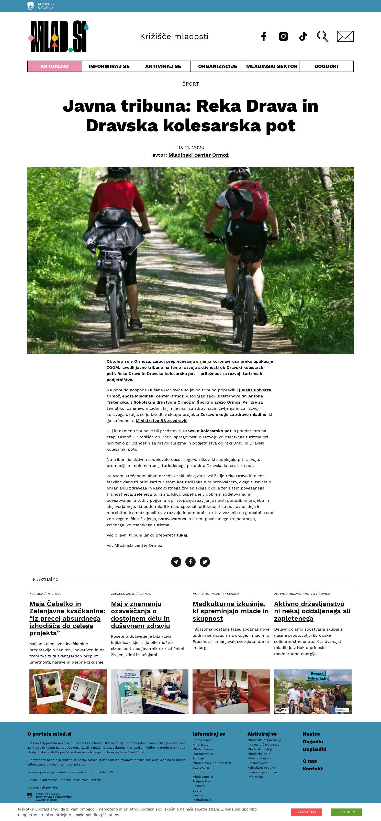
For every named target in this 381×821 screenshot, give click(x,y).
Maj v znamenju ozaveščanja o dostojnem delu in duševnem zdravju (140, 615)
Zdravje (198, 758)
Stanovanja (201, 767)
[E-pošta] (345, 36)
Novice (311, 734)
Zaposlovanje (123, 594)
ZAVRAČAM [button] (307, 812)
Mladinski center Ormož (159, 396)
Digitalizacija (202, 800)
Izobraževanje (203, 754)
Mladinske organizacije (264, 740)
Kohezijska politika (261, 767)
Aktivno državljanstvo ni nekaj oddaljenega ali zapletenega (312, 611)
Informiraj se (109, 67)
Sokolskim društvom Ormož (162, 402)
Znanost (199, 786)
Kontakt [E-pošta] (313, 769)
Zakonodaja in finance (264, 772)
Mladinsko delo (259, 754)
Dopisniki (315, 749)
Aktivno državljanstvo (294, 594)
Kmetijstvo (200, 744)
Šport (190, 84)
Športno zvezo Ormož (218, 402)
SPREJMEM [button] (346, 812)
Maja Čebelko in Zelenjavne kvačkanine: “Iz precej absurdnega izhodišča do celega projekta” (67, 618)
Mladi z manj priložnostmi (212, 763)
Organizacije (218, 67)
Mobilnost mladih (208, 594)
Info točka (255, 777)
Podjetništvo (202, 781)
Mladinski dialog (260, 749)
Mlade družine (203, 749)
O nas (310, 761)
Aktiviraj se (163, 67)
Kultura (36, 594)
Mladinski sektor (272, 67)
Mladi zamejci (203, 777)
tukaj (182, 535)
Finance (198, 795)
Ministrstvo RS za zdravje (161, 420)
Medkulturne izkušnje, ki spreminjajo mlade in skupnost (231, 611)
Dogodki (326, 66)
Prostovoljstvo (258, 763)
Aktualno (55, 67)
